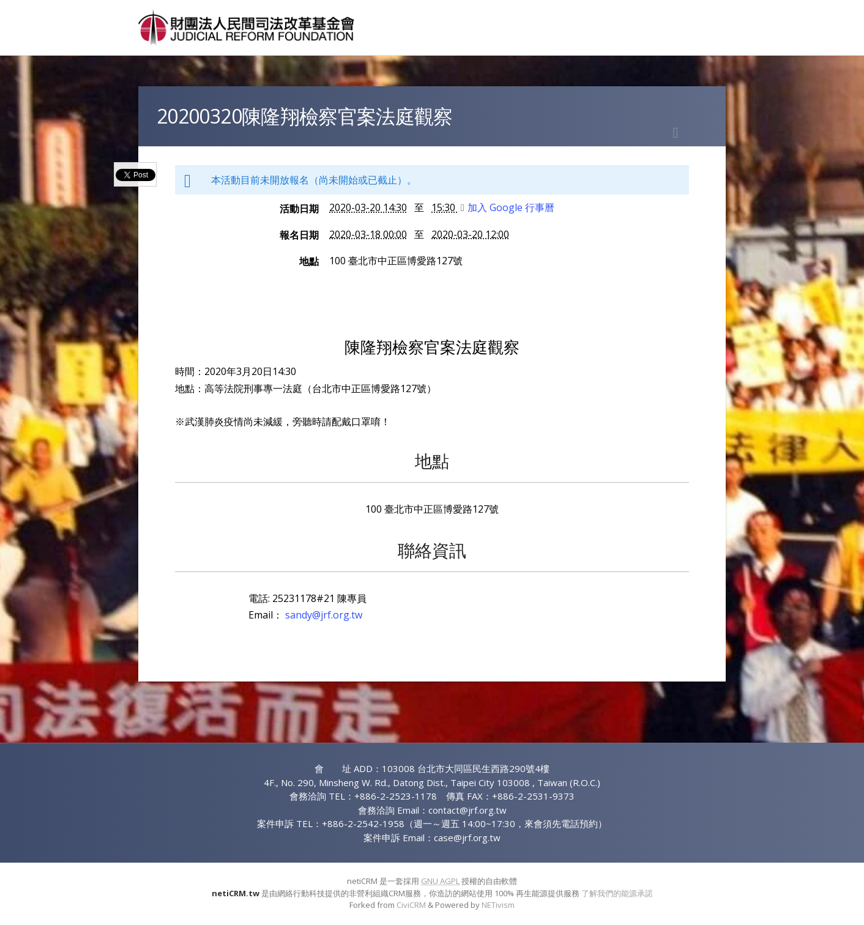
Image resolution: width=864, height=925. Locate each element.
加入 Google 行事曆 (507, 207)
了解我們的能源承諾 (617, 893)
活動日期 (299, 208)
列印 (675, 132)
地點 (309, 261)
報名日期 (299, 235)
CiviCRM (411, 904)
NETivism (498, 904)
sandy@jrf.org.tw (323, 615)
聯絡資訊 (432, 550)
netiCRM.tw (235, 893)
